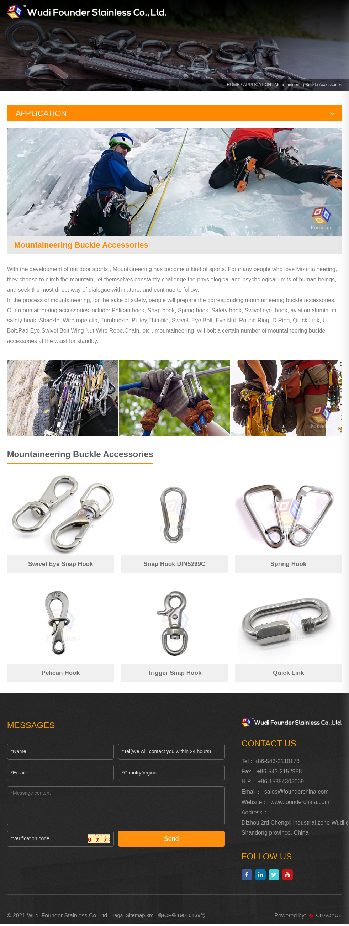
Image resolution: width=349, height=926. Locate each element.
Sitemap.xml (142, 918)
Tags (118, 918)
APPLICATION (257, 86)
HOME (233, 86)
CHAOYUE (324, 918)
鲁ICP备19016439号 (187, 918)
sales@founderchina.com (296, 794)
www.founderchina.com (299, 804)
